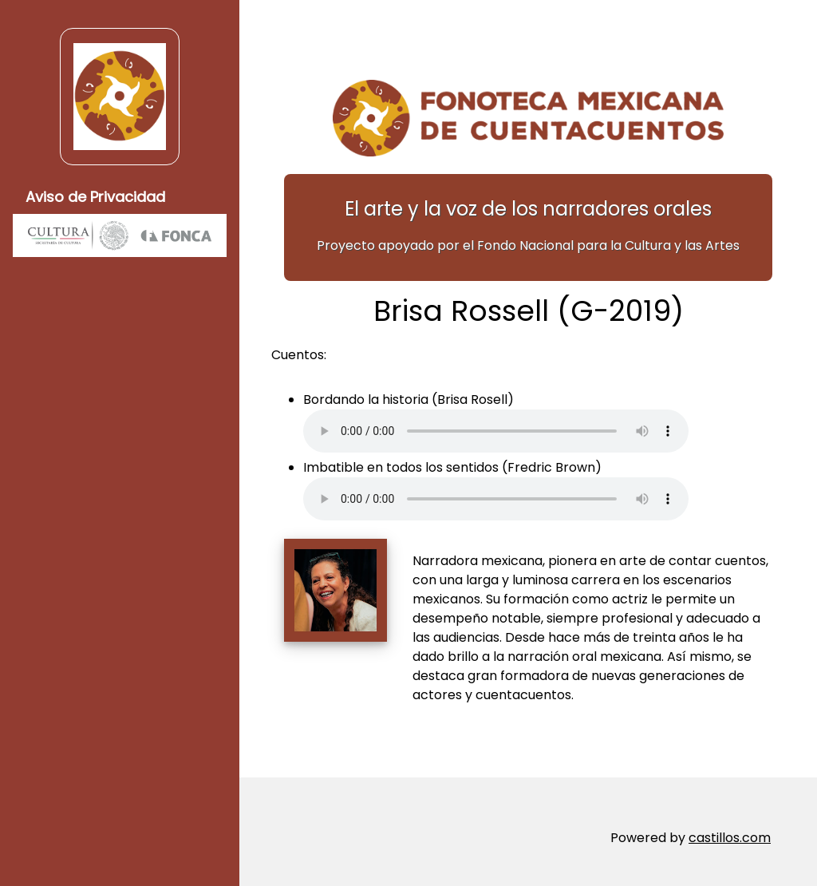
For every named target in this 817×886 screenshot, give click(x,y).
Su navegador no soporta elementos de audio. (496, 431)
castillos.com (730, 838)
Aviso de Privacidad (95, 197)
